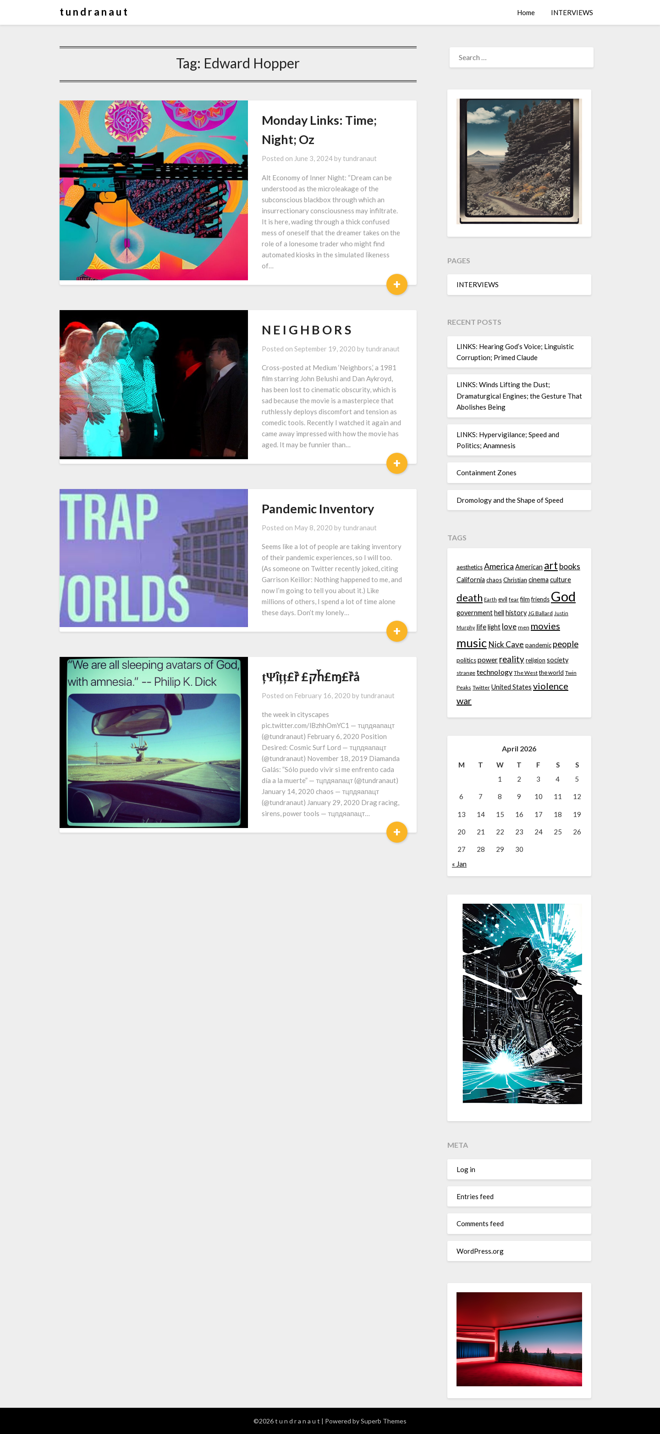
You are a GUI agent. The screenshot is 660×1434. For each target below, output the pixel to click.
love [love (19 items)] (509, 626)
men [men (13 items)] (523, 627)
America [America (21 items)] (499, 566)
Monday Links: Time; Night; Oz (301, 120)
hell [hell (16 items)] (499, 613)
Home (526, 12)
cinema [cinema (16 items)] (538, 580)
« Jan (459, 864)
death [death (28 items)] (469, 597)
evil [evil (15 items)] (502, 599)
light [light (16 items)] (494, 627)
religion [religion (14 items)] (535, 660)
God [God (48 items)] (563, 596)
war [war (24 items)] (464, 700)
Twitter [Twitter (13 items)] (481, 687)
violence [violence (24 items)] (550, 685)
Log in (465, 1169)
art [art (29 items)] (551, 565)
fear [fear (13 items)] (514, 599)
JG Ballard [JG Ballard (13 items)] (540, 613)
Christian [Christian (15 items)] (515, 580)
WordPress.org (480, 1251)
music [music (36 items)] (471, 643)
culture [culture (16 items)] (560, 580)
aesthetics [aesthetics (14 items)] (469, 567)
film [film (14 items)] (525, 599)
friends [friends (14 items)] (540, 599)
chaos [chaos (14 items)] (494, 580)
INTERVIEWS (572, 12)
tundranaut (314, 139)
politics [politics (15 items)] (466, 660)
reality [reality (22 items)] (511, 659)
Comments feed (480, 1223)
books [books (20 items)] (569, 566)
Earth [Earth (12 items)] (490, 599)
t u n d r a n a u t (93, 12)
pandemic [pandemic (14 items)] (538, 645)
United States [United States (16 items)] (511, 687)
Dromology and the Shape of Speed (509, 500)
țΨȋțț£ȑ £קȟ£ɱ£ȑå (265, 591)
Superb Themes (384, 1421)
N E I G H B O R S (261, 277)
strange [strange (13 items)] (465, 672)
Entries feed (475, 1196)
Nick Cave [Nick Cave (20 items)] (506, 644)
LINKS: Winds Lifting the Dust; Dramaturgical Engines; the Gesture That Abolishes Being (519, 395)
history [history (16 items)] (516, 613)
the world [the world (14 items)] (551, 672)
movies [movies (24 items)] (545, 625)
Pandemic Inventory (272, 434)
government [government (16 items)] (474, 613)
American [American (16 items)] (529, 567)
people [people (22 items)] (565, 644)
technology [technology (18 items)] (494, 671)
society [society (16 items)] (557, 660)
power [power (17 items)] (488, 660)
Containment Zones (486, 472)
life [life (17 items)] (481, 627)
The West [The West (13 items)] (526, 672)
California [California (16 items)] (470, 580)
